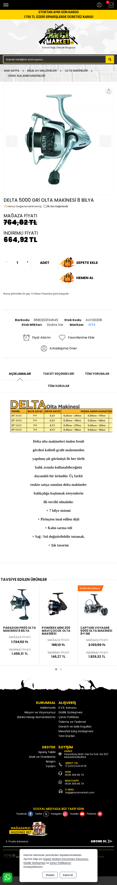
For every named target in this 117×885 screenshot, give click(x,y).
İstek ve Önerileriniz (42, 757)
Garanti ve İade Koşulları (74, 726)
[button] (56, 669)
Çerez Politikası (68, 717)
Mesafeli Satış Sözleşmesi (75, 731)
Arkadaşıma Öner (58, 348)
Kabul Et (68, 875)
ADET (44, 262)
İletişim (51, 761)
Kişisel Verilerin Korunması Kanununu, (66, 858)
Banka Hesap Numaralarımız (36, 717)
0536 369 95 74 (74, 775)
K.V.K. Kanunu (67, 708)
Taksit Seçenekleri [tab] (58, 374)
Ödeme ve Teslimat (72, 722)
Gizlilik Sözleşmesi (70, 712)
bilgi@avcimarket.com (79, 792)
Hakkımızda (48, 708)
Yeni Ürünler (66, 736)
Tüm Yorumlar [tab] (97, 374)
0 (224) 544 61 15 (75, 766)
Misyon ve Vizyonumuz (40, 712)
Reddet (50, 875)
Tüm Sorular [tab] (58, 386)
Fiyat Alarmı (37, 337)
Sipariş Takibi (47, 752)
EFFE (92, 324)
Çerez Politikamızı (60, 862)
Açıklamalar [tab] (20, 374)
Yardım (51, 766)
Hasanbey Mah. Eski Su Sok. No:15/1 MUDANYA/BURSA (86, 755)
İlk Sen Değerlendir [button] (55, 206)
